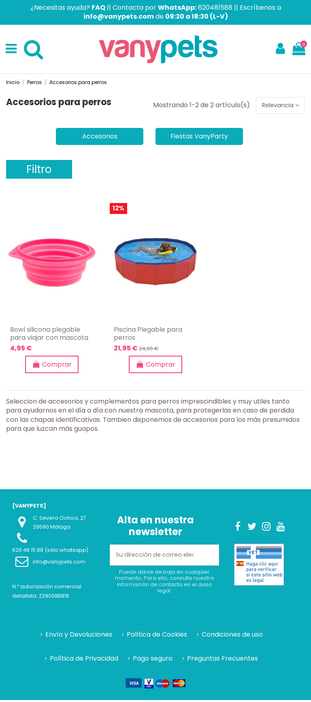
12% (118, 210)
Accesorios (99, 138)
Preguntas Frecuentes (222, 660)
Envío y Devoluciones (78, 636)
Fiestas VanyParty (199, 138)
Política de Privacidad (84, 660)
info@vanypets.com (59, 563)
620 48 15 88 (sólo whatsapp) (50, 552)
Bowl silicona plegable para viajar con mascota (49, 335)
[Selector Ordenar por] (278, 106)
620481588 (215, 7)
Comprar (52, 366)
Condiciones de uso (232, 636)
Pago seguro (153, 660)
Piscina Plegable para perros (148, 335)
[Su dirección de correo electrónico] (154, 557)
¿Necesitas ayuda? (67, 7)
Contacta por (154, 7)
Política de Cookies (157, 636)
